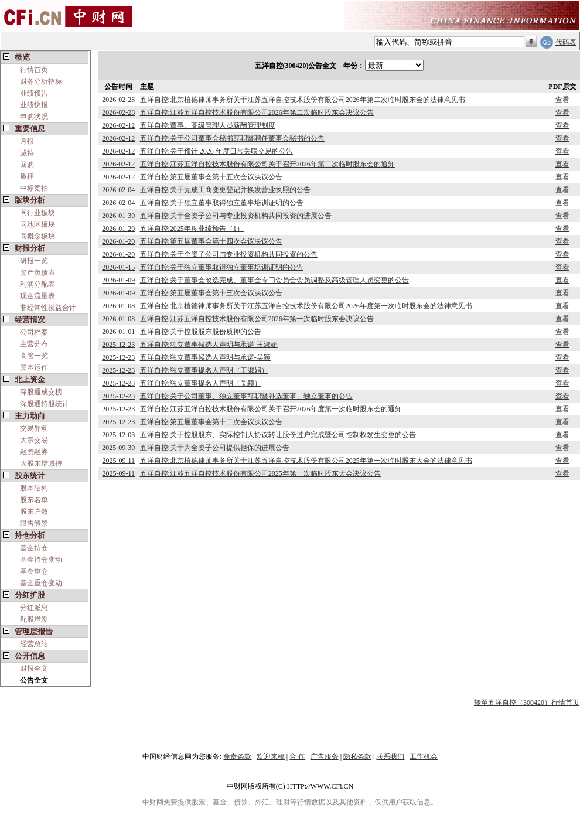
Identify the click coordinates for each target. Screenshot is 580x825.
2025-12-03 (118, 435)
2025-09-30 (118, 448)
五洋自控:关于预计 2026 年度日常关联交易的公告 (216, 151)
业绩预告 (34, 93)
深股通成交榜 (41, 392)
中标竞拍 (34, 188)
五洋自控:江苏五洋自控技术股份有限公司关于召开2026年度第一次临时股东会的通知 (271, 409)
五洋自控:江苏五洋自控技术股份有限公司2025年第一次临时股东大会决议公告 (260, 473)
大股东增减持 (41, 463)
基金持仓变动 (41, 559)
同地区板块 (37, 224)
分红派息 (34, 608)
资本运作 (34, 367)
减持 (27, 153)
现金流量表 (37, 296)
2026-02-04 (118, 190)
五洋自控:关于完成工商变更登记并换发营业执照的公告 (225, 190)
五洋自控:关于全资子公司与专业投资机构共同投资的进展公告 (236, 216)
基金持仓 (34, 548)
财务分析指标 (41, 81)
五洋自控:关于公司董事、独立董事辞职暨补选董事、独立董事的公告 (246, 396)
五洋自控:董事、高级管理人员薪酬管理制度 (207, 125)
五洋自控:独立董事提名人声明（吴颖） (200, 383)
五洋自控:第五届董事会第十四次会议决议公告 (211, 241)
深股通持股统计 (44, 404)
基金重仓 (34, 571)
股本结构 (34, 488)
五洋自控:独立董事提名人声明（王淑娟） (204, 370)
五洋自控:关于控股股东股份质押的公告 (200, 332)
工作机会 (424, 756)
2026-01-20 (118, 241)
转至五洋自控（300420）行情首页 (526, 702)
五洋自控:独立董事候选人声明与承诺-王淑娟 (209, 344)
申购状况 (34, 116)
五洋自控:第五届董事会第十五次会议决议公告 (211, 177)
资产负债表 (37, 272)
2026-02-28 (118, 100)
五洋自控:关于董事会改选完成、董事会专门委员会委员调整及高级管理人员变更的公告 (274, 280)
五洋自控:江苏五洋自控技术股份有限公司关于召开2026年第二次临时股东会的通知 (267, 164)
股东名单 (34, 500)
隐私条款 (357, 756)
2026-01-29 (118, 228)
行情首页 (34, 70)
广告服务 (325, 756)
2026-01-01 (118, 332)
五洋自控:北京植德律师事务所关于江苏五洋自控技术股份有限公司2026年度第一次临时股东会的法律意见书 (306, 306)
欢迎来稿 (271, 756)
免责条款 (237, 756)
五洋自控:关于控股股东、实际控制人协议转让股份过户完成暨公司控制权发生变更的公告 (278, 435)
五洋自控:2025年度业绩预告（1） (192, 228)
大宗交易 (34, 440)
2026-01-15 (118, 267)
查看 (562, 100)
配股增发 (34, 619)
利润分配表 (37, 284)
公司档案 (34, 332)
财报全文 (34, 668)
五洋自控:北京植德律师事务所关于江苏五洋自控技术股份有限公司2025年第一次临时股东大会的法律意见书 (306, 460)
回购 (27, 165)
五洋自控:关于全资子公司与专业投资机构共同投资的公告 (229, 254)
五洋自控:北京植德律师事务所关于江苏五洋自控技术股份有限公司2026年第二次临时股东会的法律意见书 (302, 100)
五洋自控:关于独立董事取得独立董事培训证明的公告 (221, 203)
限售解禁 (34, 523)
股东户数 (34, 511)
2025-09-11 (118, 460)
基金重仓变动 (41, 583)
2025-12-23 (118, 344)
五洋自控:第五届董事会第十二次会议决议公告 (211, 422)
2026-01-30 (118, 216)
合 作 (297, 756)
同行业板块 (37, 213)
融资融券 (34, 452)
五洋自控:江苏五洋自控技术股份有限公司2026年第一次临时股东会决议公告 (257, 319)
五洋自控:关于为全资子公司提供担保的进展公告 (214, 448)
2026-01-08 (118, 306)
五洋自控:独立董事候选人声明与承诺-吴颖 (205, 357)
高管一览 (34, 356)
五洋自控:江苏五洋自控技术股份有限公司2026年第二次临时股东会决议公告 (257, 112)
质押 (27, 176)
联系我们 (390, 756)
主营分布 (34, 344)
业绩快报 (34, 105)
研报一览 (34, 261)
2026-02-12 (118, 125)
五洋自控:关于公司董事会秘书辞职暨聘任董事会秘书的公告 (232, 138)
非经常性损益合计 (48, 308)
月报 (27, 141)
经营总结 (34, 644)
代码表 (565, 42)
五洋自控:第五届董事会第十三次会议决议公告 (211, 293)
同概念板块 (37, 236)
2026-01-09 (118, 280)
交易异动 (34, 428)
